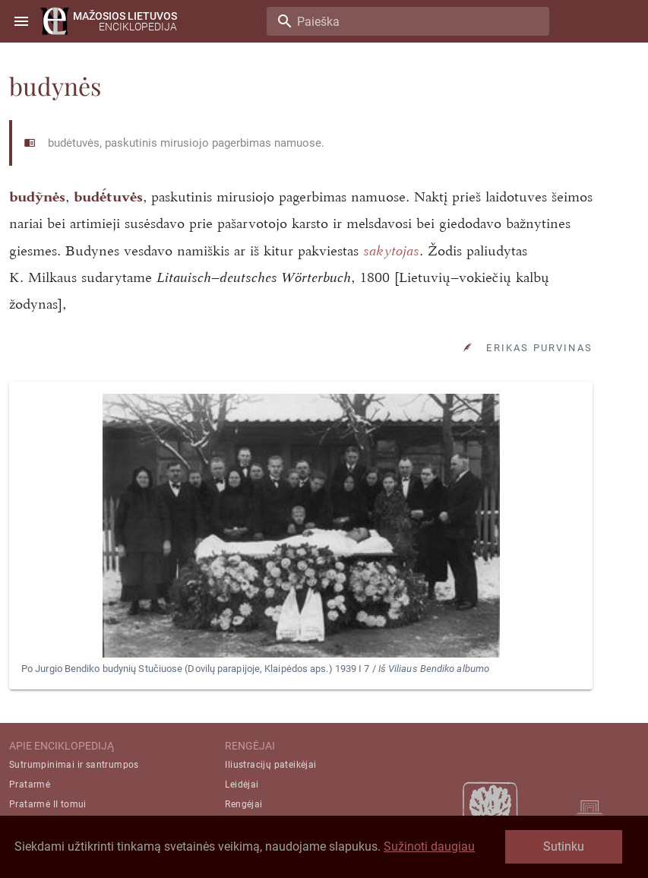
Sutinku (563, 846)
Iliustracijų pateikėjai (270, 764)
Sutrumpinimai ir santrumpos (74, 764)
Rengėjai (243, 804)
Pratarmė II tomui (48, 804)
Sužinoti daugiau (429, 846)
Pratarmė (29, 784)
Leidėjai (241, 784)
